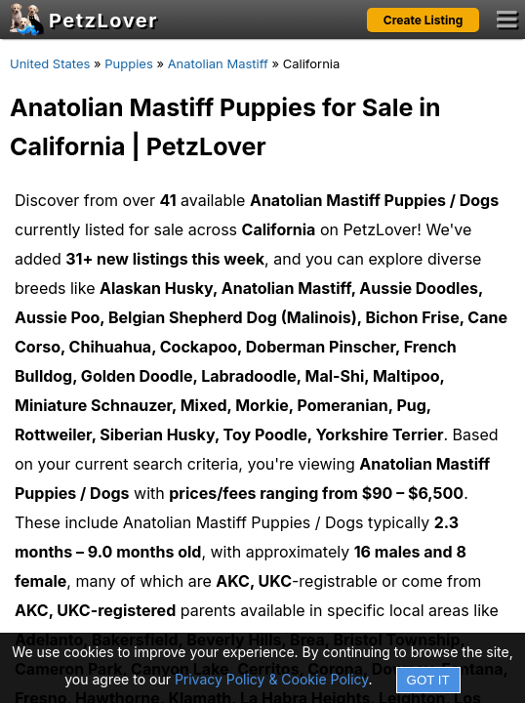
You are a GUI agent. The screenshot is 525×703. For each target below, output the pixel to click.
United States (50, 63)
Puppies (128, 63)
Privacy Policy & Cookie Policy (272, 679)
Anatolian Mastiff (218, 63)
